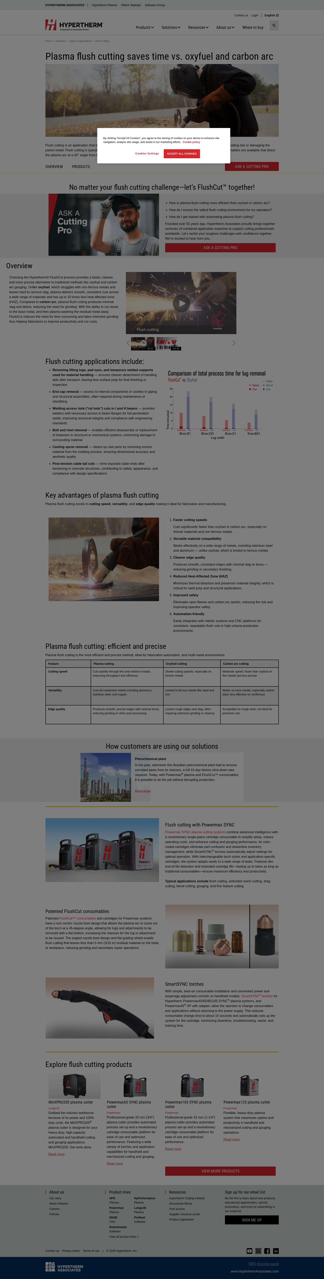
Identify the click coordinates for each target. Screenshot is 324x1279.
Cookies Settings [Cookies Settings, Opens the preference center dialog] (147, 153)
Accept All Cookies (182, 153)
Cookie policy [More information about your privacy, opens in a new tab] (191, 142)
